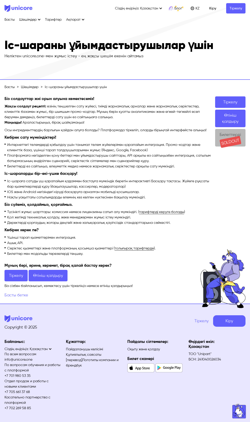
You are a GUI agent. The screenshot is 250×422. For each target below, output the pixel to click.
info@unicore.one (18, 359)
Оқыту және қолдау (143, 349)
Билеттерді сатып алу (230, 139)
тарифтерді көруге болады (161, 212)
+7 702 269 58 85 (18, 408)
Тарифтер (53, 19)
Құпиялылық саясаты (83, 354)
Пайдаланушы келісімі (84, 349)
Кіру (212, 8)
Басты (10, 19)
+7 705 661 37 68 (17, 392)
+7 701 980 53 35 (18, 375)
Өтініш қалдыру (230, 118)
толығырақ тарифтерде (134, 248)
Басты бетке (16, 295)
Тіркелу (236, 8)
